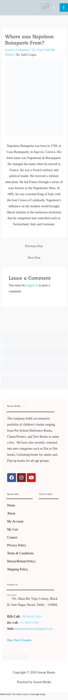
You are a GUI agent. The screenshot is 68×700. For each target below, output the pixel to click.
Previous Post (34, 246)
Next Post (34, 257)
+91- (24, 616)
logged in (32, 285)
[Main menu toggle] (64, 7)
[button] (54, 7)
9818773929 (34, 616)
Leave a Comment (17, 50)
